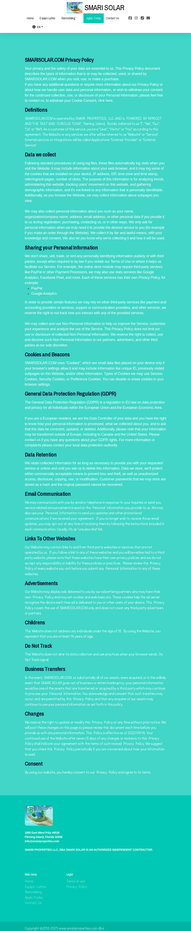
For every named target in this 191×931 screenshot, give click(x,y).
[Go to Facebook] (130, 18)
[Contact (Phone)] (142, 18)
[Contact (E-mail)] (148, 18)
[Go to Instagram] (136, 18)
